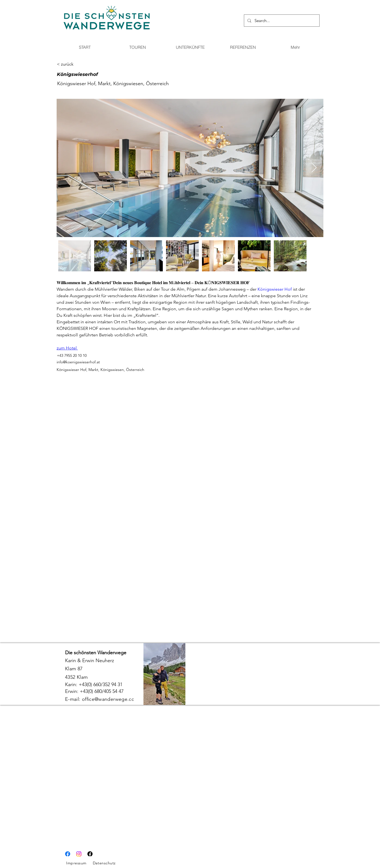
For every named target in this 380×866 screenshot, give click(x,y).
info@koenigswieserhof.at (78, 362)
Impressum (76, 863)
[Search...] (281, 20)
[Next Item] (314, 168)
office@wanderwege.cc (108, 699)
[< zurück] (76, 64)
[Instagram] (78, 853)
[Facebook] (67, 853)
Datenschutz (104, 863)
